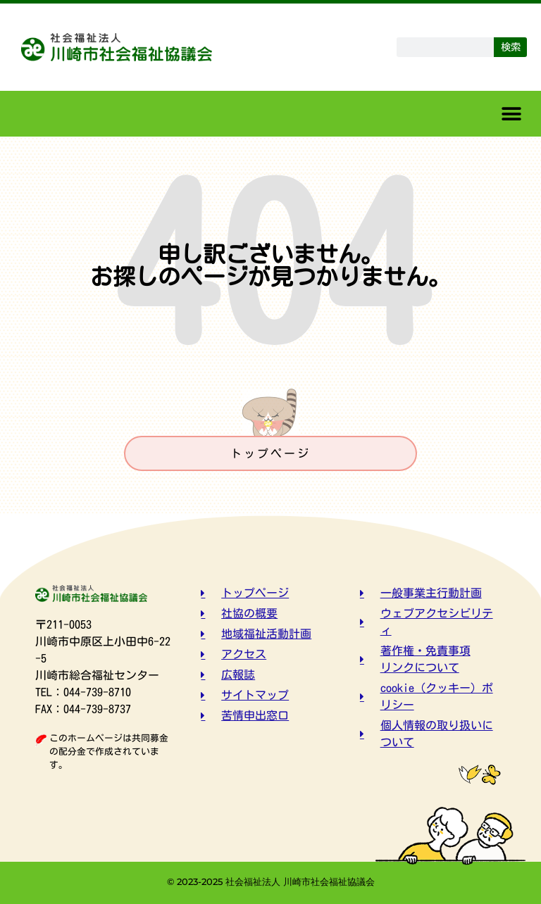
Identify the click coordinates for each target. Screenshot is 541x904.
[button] (511, 114)
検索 (511, 47)
